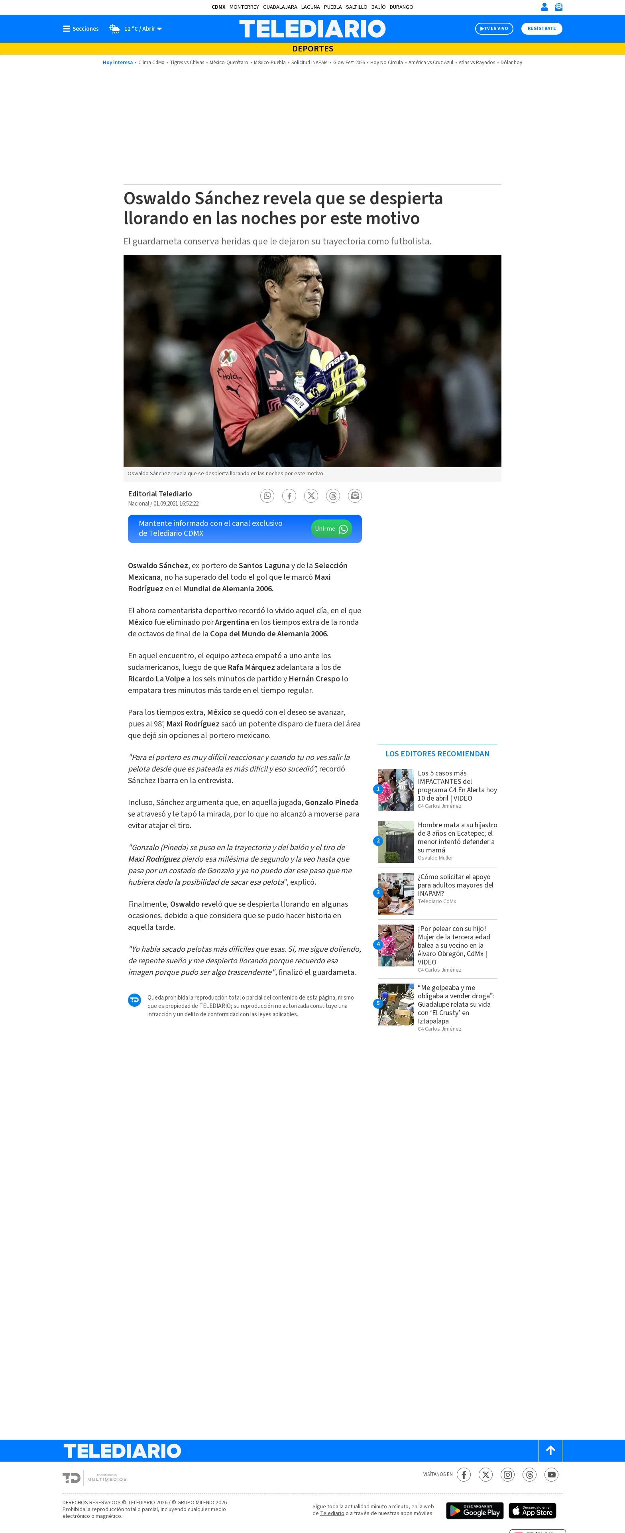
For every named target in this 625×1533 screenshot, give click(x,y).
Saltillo (357, 7)
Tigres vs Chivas (187, 62)
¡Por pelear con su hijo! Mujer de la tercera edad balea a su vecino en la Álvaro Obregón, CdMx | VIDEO (454, 945)
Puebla (333, 7)
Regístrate (542, 28)
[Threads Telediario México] (530, 1475)
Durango (401, 7)
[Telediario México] (312, 29)
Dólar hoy (511, 62)
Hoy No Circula (386, 62)
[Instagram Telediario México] (508, 1475)
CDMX (219, 7)
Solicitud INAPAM (309, 62)
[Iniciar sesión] (544, 7)
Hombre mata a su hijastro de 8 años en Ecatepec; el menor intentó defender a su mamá (457, 837)
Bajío (378, 7)
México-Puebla (270, 62)
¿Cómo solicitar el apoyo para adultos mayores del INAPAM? (455, 885)
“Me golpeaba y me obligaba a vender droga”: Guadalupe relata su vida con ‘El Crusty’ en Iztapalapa (456, 1004)
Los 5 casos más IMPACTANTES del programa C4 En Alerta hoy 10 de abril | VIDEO (457, 785)
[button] (267, 496)
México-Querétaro (229, 62)
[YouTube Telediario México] (551, 1475)
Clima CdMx (151, 62)
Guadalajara (280, 7)
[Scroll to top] (550, 1451)
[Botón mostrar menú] (82, 29)
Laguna (310, 7)
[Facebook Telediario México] (464, 1475)
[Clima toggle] (132, 29)
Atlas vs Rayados (477, 62)
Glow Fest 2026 (349, 62)
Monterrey (244, 7)
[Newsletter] (558, 8)
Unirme (325, 528)
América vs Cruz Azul (431, 62)
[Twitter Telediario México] (486, 1475)
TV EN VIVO (496, 28)
